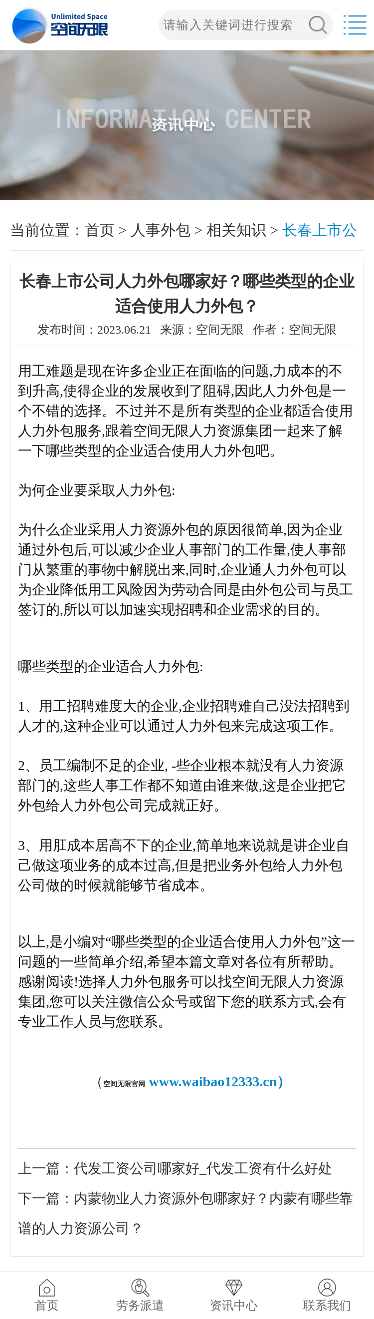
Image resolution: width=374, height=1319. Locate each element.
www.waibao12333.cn (213, 1081)
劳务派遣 (140, 1305)
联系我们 (327, 1305)
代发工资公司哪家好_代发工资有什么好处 (203, 1168)
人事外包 (160, 230)
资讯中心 (234, 1305)
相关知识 (236, 230)
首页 (100, 230)
